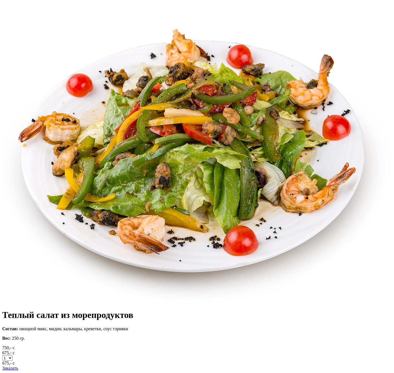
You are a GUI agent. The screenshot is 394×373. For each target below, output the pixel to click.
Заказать (10, 368)
